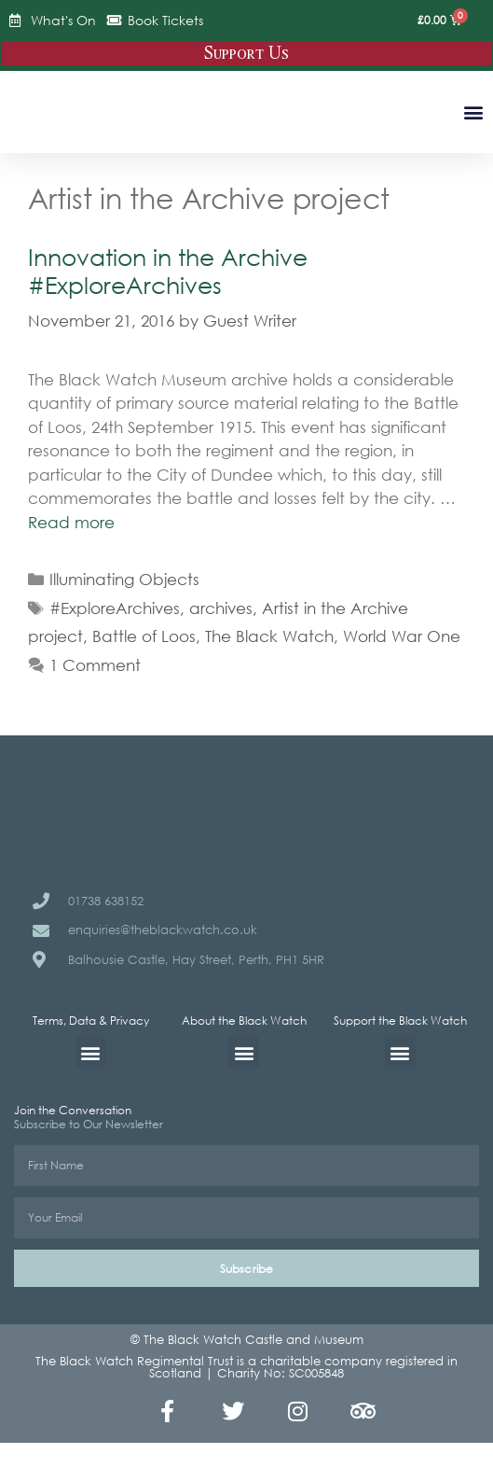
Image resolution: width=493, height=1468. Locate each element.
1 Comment (95, 665)
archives (221, 608)
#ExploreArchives (114, 608)
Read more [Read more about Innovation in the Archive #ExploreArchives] (71, 522)
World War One (401, 636)
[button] (473, 111)
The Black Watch (269, 636)
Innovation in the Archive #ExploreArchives (168, 270)
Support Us (246, 53)
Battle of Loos (144, 636)
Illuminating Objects (124, 579)
